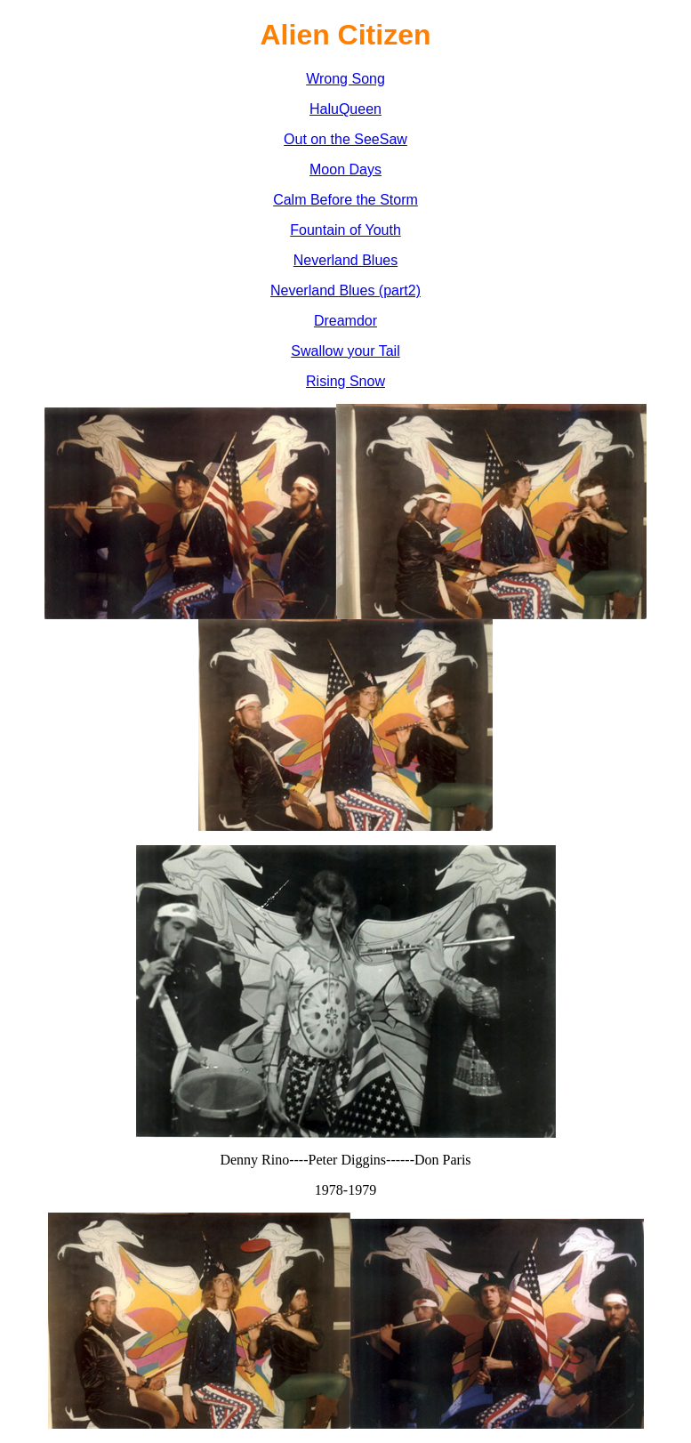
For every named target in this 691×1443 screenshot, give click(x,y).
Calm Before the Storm (345, 199)
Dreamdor (345, 320)
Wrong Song (345, 78)
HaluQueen (345, 109)
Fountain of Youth (345, 230)
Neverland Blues (345, 260)
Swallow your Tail (345, 351)
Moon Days (345, 169)
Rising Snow (345, 381)
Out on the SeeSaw (345, 139)
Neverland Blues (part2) (345, 290)
